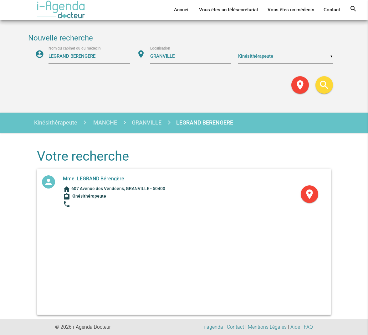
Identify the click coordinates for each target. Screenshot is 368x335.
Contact (332, 10)
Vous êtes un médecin (291, 10)
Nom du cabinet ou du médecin (75, 48)
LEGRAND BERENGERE (204, 122)
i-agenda (213, 327)
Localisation (160, 48)
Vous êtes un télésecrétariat (228, 10)
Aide (295, 327)
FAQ (308, 327)
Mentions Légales (267, 327)
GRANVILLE (146, 122)
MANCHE (104, 122)
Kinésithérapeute (55, 122)
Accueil (182, 10)
